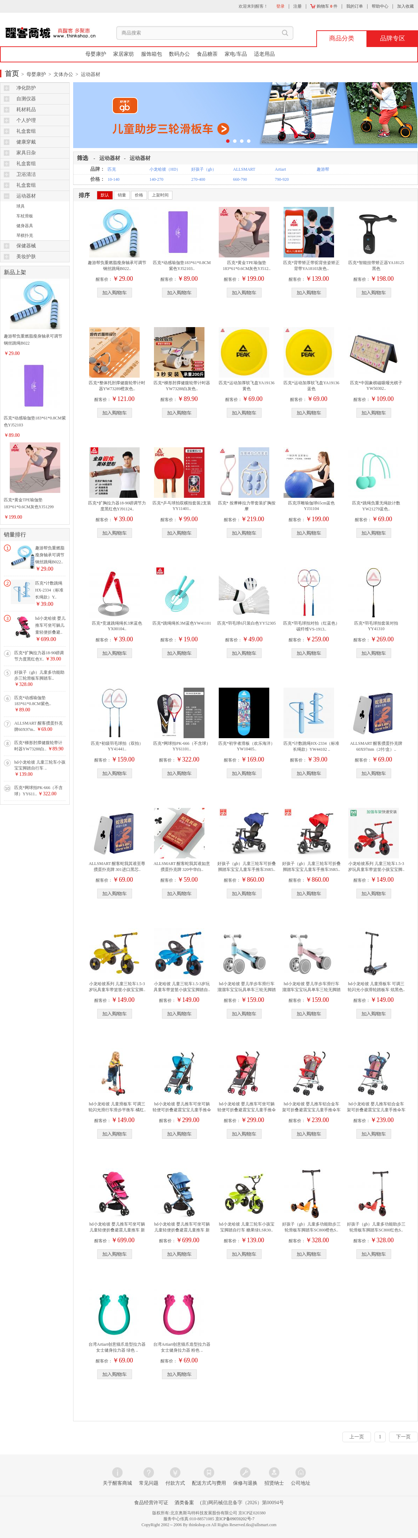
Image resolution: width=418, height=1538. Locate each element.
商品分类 (341, 38)
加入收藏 (405, 6)
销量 (122, 195)
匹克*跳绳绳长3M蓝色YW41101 (182, 623)
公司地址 (300, 1483)
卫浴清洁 (26, 174)
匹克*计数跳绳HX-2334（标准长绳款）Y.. (49, 590)
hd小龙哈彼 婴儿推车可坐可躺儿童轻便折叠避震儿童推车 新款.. (117, 1230)
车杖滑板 (24, 216)
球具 (20, 206)
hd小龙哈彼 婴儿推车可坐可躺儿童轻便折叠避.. (50, 625)
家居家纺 (123, 54)
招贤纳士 (274, 1483)
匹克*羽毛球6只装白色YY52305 (246, 623)
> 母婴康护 (33, 74)
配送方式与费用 (209, 1483)
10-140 (113, 179)
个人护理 (26, 120)
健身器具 (24, 225)
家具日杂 (26, 152)
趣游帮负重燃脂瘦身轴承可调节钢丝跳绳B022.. (49, 555)
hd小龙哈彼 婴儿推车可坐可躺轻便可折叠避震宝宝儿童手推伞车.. (182, 1110)
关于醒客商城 (117, 1483)
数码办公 (179, 54)
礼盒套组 (26, 131)
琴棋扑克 (24, 235)
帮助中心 (380, 6)
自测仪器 (26, 98)
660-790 (240, 179)
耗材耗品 (26, 109)
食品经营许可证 (151, 1502)
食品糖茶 (207, 54)
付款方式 (175, 1483)
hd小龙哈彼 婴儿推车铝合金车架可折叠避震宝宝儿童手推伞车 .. (311, 1110)
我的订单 (354, 6)
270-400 (198, 179)
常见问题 (148, 1483)
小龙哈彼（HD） (164, 169)
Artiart (280, 169)
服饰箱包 (151, 54)
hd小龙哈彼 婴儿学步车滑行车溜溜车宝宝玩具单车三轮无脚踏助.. (246, 989)
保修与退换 (245, 1483)
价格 (139, 195)
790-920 (282, 179)
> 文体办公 (59, 74)
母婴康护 (95, 54)
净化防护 (26, 88)
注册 (297, 6)
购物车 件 (324, 6)
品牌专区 (392, 38)
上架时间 (160, 195)
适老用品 (264, 54)
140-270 (156, 179)
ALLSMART (244, 169)
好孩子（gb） (203, 169)
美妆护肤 (26, 256)
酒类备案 (184, 1502)
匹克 (112, 169)
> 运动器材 (86, 74)
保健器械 (26, 245)
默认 (105, 195)
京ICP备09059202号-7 (235, 1518)
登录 (280, 6)
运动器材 (26, 196)
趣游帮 (323, 169)
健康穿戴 (26, 142)
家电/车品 (236, 54)
